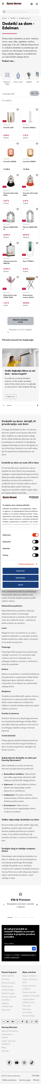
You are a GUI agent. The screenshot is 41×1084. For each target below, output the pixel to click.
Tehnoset (26, 1006)
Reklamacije (7, 986)
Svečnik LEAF (8, 128)
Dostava (5, 979)
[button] (31, 4)
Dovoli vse (20, 571)
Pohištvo (13, 18)
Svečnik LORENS (9, 161)
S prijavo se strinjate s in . (20, 956)
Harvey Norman (9, 1027)
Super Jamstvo (29, 976)
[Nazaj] (4, 904)
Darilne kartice (29, 992)
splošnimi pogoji (27, 955)
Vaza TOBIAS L (28, 261)
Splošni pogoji (8, 993)
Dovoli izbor (20, 578)
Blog (4, 1047)
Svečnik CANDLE (29, 128)
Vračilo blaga (8, 990)
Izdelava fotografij (30, 996)
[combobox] (22, 11)
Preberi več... (8, 61)
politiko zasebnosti (11, 957)
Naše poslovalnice (10, 1031)
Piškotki (36, 1080)
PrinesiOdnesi (28, 1016)
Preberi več (10, 397)
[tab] (20, 94)
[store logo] (14, 4)
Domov (4, 18)
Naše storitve (29, 972)
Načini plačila (8, 976)
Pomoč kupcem (9, 972)
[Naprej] (37, 405)
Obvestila (6, 1010)
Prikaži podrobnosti (26, 564)
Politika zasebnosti (9, 1080)
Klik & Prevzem (8, 983)
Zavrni (20, 585)
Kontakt (5, 1051)
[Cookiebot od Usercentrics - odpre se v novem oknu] (29, 497)
